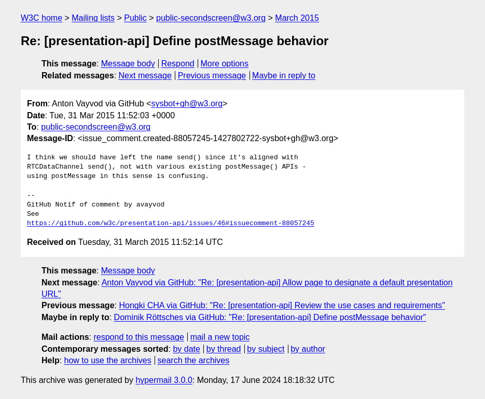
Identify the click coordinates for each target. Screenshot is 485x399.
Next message (145, 75)
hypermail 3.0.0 (163, 380)
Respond (178, 63)
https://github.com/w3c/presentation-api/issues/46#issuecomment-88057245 (170, 223)
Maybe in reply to (283, 75)
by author (307, 349)
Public (135, 17)
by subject (265, 349)
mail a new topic (220, 337)
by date (186, 349)
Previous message (212, 75)
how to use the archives (107, 360)
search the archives (194, 360)
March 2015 (297, 17)
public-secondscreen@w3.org (211, 17)
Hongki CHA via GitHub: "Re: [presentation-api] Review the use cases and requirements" (282, 305)
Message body (128, 63)
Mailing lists (93, 17)
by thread (223, 349)
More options (225, 63)
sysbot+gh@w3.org (187, 103)
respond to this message (138, 337)
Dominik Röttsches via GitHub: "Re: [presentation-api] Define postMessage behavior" (270, 317)
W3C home (41, 17)
